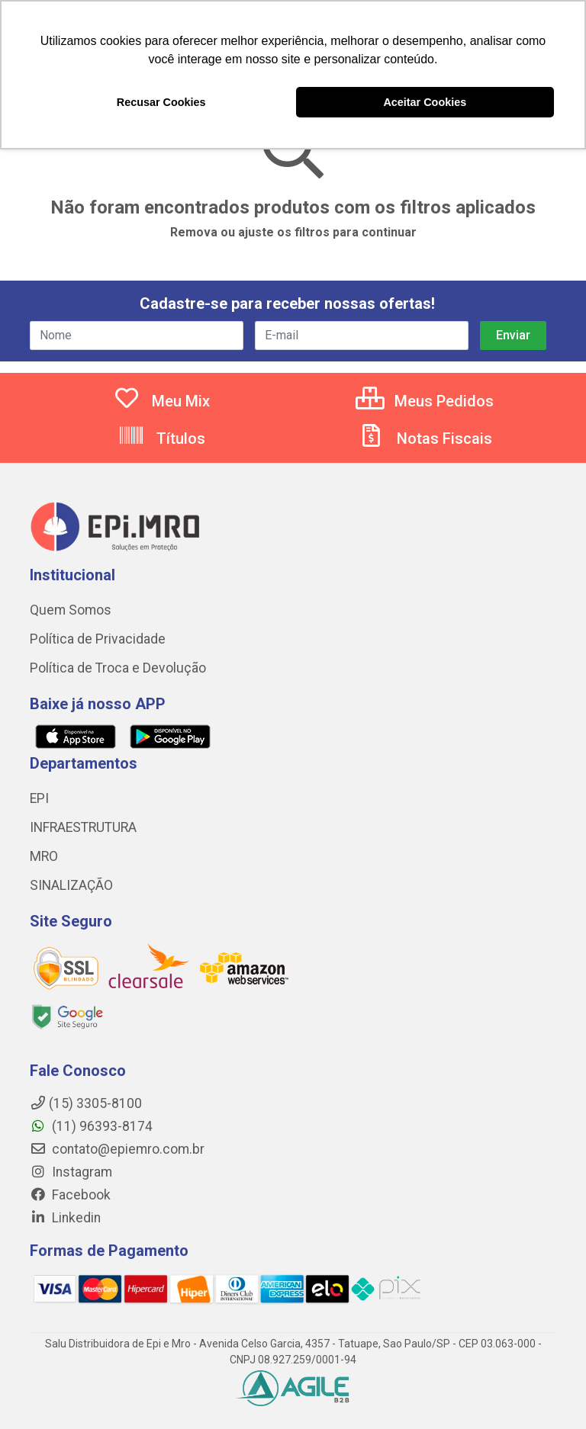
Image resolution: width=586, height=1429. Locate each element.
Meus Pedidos (425, 401)
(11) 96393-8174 (91, 1126)
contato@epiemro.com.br (117, 1149)
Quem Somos (70, 610)
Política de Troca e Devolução (118, 668)
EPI (39, 798)
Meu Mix (161, 401)
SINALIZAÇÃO (71, 885)
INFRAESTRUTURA (83, 827)
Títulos (161, 438)
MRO (44, 856)
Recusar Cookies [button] (161, 102)
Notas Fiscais (425, 438)
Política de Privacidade (98, 639)
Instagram (71, 1172)
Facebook (70, 1195)
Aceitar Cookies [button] (424, 102)
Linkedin (65, 1217)
